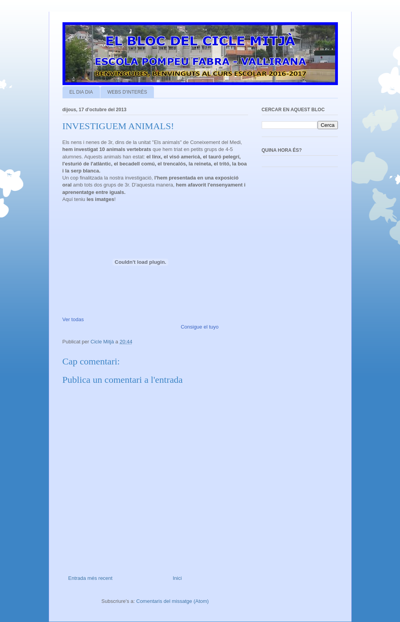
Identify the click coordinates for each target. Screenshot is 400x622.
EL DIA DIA (81, 92)
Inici (177, 578)
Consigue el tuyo (200, 327)
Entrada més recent (90, 578)
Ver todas (73, 319)
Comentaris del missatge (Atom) (172, 601)
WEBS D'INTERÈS (127, 92)
